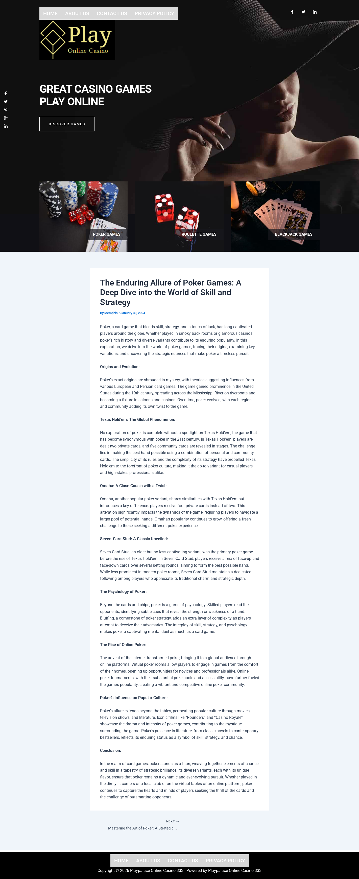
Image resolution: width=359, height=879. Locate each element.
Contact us (183, 861)
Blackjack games (294, 234)
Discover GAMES (67, 127)
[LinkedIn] (315, 9)
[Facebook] (292, 9)
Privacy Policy (225, 861)
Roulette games (199, 234)
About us (148, 861)
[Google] (6, 120)
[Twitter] (303, 9)
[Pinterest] (6, 111)
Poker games (107, 234)
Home (121, 861)
